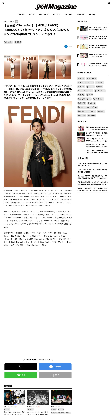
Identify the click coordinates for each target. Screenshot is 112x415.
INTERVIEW (43, 14)
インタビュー (99, 99)
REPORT (56, 14)
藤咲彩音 (83, 103)
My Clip (92, 14)
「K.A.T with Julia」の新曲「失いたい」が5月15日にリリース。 (92, 165)
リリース (8, 409)
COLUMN (68, 14)
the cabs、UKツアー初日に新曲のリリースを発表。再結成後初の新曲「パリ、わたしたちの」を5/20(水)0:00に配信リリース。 (92, 177)
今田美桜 (92, 115)
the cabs (31, 409)
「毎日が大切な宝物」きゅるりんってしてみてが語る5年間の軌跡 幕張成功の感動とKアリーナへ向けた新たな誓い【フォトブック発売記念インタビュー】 (92, 183)
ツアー (68, 412)
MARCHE (80, 14)
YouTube (100, 83)
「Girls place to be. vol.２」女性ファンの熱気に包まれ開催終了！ (92, 171)
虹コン (82, 87)
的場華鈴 (102, 111)
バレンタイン (101, 91)
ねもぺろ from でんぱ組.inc (88, 107)
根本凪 (82, 95)
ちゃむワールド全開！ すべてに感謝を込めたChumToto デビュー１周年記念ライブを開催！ (92, 189)
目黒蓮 (19, 42)
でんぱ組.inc (92, 79)
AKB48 (91, 95)
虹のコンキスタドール (87, 83)
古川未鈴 (92, 103)
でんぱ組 (83, 115)
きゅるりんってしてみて (58, 412)
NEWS (31, 14)
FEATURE (20, 14)
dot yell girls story (86, 91)
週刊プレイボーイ (85, 99)
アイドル (61, 409)
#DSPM (54, 409)
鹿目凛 (100, 87)
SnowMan (9, 42)
